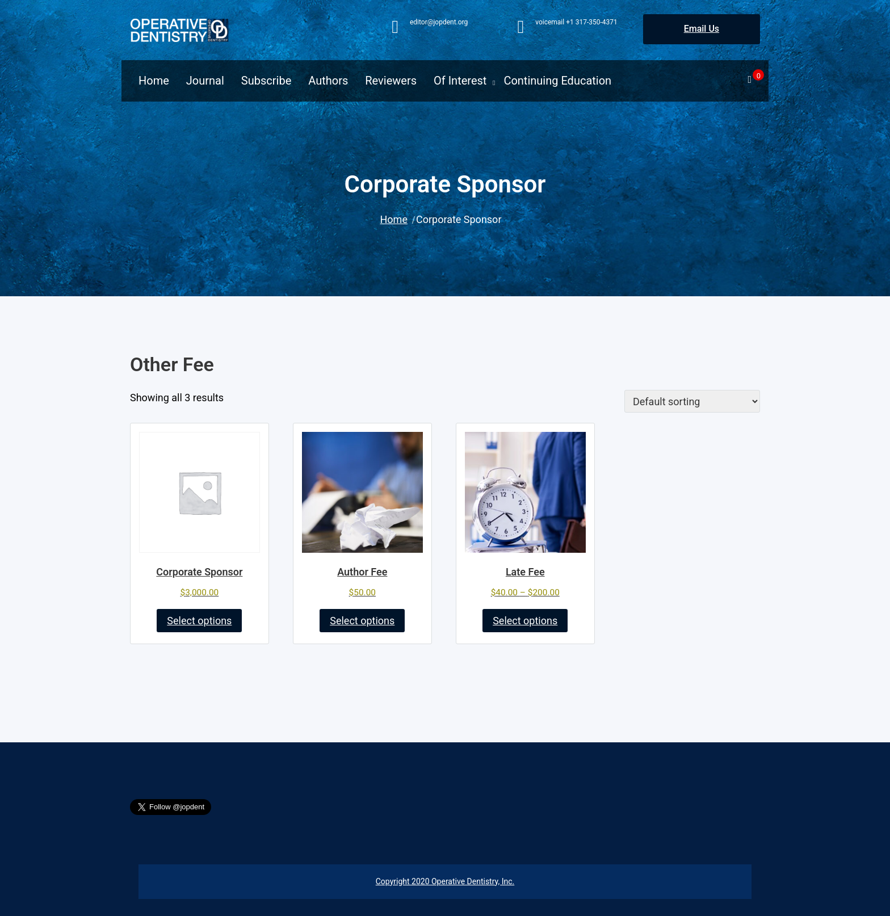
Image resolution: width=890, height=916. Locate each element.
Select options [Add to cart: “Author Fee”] (362, 621)
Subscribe (266, 80)
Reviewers (391, 80)
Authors (328, 80)
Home (153, 80)
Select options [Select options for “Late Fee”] (525, 621)
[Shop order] (692, 401)
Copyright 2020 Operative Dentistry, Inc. (445, 881)
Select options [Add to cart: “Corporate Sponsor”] (199, 621)
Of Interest (460, 80)
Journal (205, 80)
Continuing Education (557, 80)
